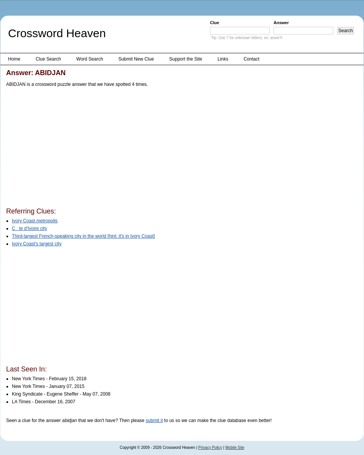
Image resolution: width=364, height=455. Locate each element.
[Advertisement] (132, 148)
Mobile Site (234, 447)
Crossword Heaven (57, 33)
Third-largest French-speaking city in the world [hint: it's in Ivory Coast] (83, 236)
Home (14, 59)
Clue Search (48, 59)
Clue (214, 22)
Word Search (89, 59)
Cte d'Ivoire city (29, 228)
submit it (154, 420)
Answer (281, 22)
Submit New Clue (136, 59)
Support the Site (185, 59)
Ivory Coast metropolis (34, 220)
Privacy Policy (210, 447)
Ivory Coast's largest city (37, 243)
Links (223, 59)
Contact (251, 59)
